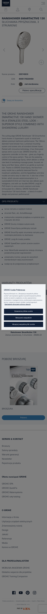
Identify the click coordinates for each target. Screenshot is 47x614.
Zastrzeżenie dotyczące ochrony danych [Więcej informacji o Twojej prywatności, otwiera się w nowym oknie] (18, 304)
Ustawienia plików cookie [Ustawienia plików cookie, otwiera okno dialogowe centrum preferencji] (23, 311)
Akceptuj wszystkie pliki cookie (23, 324)
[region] (23, 307)
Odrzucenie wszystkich (23, 318)
